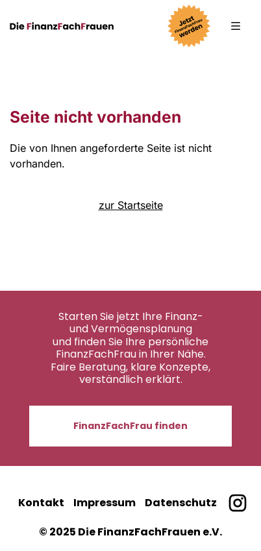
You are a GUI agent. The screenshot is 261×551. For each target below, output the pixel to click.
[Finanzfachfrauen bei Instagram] (237, 503)
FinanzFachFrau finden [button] (130, 425)
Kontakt (41, 502)
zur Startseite (131, 205)
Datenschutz (181, 502)
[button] (235, 26)
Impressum (104, 502)
